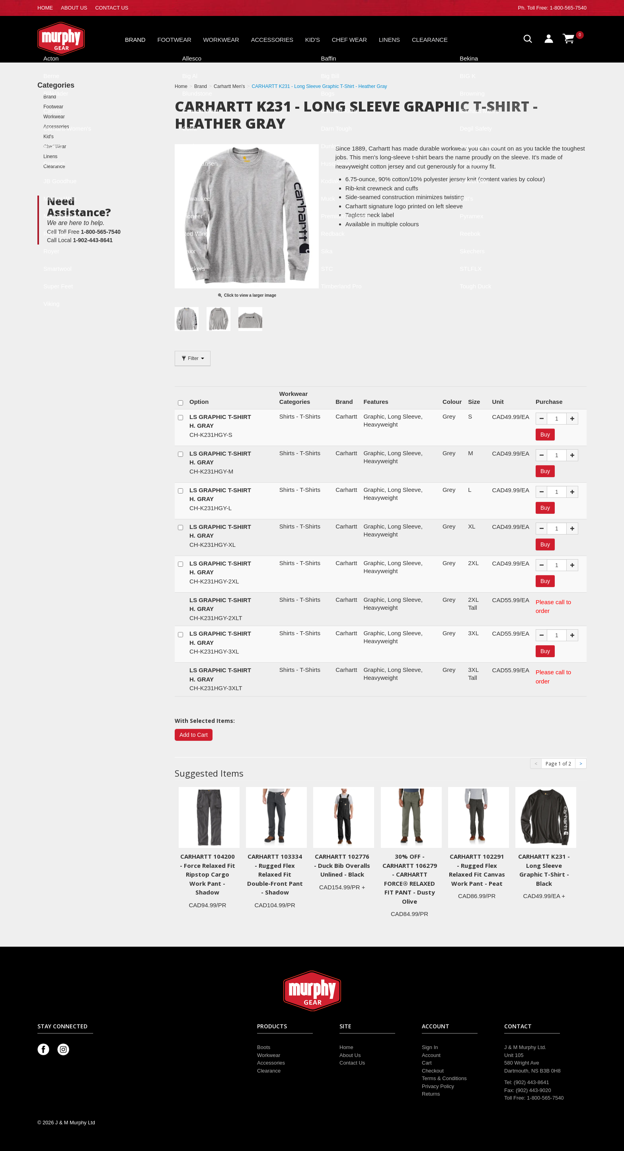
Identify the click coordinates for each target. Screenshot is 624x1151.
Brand (135, 39)
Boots (263, 1047)
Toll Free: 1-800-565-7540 (557, 8)
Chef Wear (349, 39)
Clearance (430, 39)
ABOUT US (74, 8)
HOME (45, 8)
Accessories (272, 39)
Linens (389, 39)
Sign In (430, 1047)
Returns (431, 1094)
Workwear (221, 39)
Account (431, 1055)
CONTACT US (111, 8)
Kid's (312, 39)
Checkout (433, 1071)
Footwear (174, 39)
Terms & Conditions (444, 1078)
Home (346, 1047)
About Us (350, 1055)
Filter (192, 358)
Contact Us (352, 1063)
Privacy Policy (438, 1086)
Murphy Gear (71, 38)
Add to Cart (193, 735)
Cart (427, 1063)
